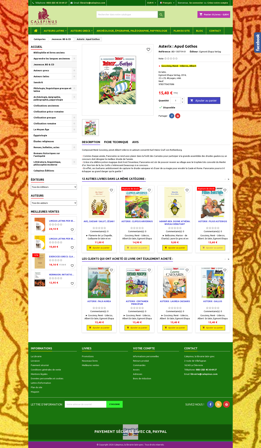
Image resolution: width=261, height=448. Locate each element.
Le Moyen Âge (41, 129)
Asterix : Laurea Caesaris (175, 301)
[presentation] (93, 414)
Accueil (36, 46)
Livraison (35, 361)
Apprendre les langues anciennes (52, 58)
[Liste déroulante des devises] (152, 3)
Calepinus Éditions (44, 170)
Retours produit (141, 361)
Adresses (137, 374)
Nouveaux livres (90, 361)
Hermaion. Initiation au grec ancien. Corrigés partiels (62, 274)
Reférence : (165, 51)
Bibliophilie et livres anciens (49, 52)
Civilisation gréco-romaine (49, 111)
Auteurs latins (54, 30)
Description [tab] (91, 142)
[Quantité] (175, 100)
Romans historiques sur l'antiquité (47, 154)
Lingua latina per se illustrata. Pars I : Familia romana (62, 221)
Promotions (88, 356)
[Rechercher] (130, 14)
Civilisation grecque (45, 117)
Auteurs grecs (80, 30)
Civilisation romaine (45, 123)
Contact (215, 30)
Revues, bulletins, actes (46, 147)
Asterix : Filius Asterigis (212, 221)
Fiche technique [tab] (116, 142)
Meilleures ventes (45, 211)
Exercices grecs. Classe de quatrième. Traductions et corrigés (62, 256)
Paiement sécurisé (40, 365)
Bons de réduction (142, 378)
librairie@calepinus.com (92, 3)
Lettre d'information (41, 383)
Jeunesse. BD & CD (44, 64)
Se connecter (196, 3)
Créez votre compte (217, 3)
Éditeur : (194, 51)
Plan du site (182, 30)
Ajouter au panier (203, 100)
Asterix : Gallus (212, 301)
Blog (199, 30)
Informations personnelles (146, 356)
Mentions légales (39, 374)
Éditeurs (37, 179)
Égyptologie (40, 135)
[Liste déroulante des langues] (167, 3)
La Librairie (36, 356)
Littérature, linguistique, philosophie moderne (47, 163)
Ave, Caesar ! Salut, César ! (99, 221)
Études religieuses (44, 141)
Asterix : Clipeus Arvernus (137, 221)
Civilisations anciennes (46, 105)
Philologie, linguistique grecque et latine (52, 89)
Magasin (35, 392)
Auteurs (37, 195)
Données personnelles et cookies (47, 378)
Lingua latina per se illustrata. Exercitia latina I (62, 239)
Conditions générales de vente (46, 369)
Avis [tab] (135, 142)
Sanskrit (38, 82)
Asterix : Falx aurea (99, 301)
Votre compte (144, 348)
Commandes (139, 365)
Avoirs (136, 369)
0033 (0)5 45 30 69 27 (56, 3)
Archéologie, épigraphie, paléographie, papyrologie (132, 30)
